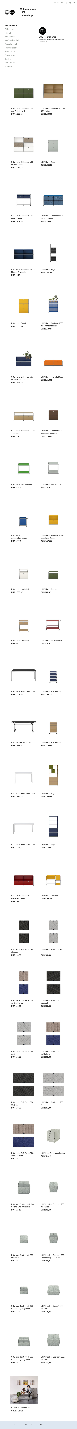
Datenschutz (18, 1424)
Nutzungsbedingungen (30, 1424)
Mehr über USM (58, 3)
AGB (41, 1424)
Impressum (7, 1424)
